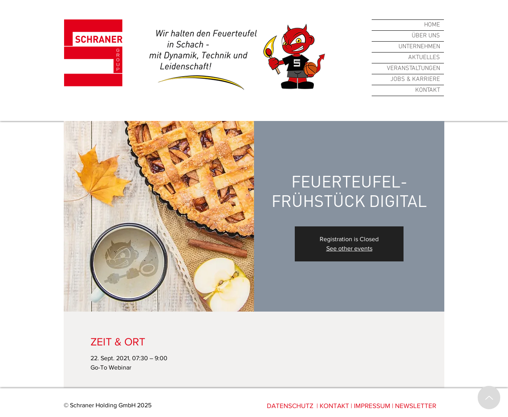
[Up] (489, 397)
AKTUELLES (424, 57)
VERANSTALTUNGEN (413, 68)
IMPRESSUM (372, 405)
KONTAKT (427, 90)
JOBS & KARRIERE (415, 79)
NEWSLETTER (415, 405)
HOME (432, 25)
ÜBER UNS (426, 36)
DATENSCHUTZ (290, 405)
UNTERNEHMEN (419, 47)
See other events (349, 248)
